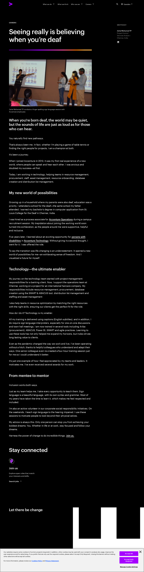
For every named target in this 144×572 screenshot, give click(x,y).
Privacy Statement (52, 561)
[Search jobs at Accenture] (15, 481)
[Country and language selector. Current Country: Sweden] (127, 4)
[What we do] (49, 4)
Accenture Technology (36, 240)
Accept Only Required (128, 560)
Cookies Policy (37, 561)
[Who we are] (77, 4)
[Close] (140, 551)
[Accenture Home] (16, 4)
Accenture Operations (61, 219)
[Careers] (90, 4)
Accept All (129, 553)
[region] (72, 560)
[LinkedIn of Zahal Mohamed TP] (118, 42)
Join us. (70, 435)
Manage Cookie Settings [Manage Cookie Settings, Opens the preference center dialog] (129, 567)
